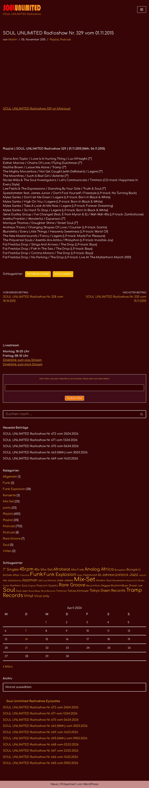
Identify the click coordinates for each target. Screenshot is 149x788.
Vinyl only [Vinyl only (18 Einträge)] (41, 596)
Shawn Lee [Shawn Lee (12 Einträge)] (136, 585)
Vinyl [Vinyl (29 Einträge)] (28, 596)
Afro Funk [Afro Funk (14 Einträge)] (77, 569)
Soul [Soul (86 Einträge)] (9, 590)
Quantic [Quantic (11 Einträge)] (53, 585)
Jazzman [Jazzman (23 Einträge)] (29, 580)
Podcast (65, 39)
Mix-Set (8, 501)
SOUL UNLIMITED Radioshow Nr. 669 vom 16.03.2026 (40, 458)
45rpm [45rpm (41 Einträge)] (26, 569)
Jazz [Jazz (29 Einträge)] (133, 575)
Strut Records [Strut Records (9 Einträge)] (48, 591)
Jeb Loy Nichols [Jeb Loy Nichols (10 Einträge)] (47, 580)
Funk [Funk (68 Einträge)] (36, 574)
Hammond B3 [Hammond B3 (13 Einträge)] (92, 575)
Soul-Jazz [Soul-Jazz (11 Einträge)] (22, 591)
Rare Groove (12, 538)
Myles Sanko (63, 274)
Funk (6, 483)
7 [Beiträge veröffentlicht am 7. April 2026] (26, 630)
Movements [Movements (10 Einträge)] (118, 580)
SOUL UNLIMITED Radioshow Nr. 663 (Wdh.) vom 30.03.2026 (45, 452)
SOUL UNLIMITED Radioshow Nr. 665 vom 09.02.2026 (40, 763)
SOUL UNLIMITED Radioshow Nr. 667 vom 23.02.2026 (40, 750)
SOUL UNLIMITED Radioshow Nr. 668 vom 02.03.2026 (41, 744)
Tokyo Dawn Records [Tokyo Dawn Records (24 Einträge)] (107, 590)
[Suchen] (70, 414)
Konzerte (9, 495)
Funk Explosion (14, 489)
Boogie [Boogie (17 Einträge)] (132, 569)
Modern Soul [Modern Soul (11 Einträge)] (104, 580)
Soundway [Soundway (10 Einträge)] (34, 591)
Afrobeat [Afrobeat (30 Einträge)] (61, 569)
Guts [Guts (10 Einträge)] (79, 575)
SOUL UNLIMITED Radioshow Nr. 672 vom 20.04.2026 (40, 433)
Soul (6, 545)
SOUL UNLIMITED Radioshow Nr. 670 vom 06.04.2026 (41, 446)
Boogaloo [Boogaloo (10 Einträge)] (120, 570)
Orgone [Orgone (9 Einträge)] (32, 586)
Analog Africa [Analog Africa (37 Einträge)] (99, 569)
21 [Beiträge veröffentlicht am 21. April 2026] (26, 647)
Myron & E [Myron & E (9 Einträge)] (131, 581)
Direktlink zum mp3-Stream (22, 364)
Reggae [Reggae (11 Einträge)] (105, 585)
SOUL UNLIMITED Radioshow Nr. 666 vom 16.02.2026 (40, 757)
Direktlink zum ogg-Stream (22, 360)
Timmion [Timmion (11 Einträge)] (61, 591)
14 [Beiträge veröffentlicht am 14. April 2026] (26, 639)
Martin (12, 39)
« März (8, 666)
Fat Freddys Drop (38, 274)
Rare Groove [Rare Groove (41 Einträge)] (72, 585)
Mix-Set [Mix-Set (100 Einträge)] (84, 579)
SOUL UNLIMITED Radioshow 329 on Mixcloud (36, 108)
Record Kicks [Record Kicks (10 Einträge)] (93, 585)
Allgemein (10, 476)
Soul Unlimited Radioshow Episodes (33, 701)
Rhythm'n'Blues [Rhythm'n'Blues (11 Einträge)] (119, 585)
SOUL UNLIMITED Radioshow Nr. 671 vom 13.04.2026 (40, 440)
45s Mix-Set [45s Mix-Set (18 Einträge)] (43, 569)
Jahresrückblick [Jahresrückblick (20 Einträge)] (115, 575)
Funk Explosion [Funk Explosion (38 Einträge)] (60, 574)
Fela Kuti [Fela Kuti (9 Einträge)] (24, 575)
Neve (54, 784)
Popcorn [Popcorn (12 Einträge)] (42, 585)
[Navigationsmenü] (141, 9)
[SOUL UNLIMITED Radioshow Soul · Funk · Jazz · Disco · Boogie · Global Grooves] (22, 9)
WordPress (90, 784)
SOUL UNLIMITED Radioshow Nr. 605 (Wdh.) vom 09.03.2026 (45, 738)
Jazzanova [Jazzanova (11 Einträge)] (14, 580)
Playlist (54, 39)
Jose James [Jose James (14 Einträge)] (65, 580)
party (7, 507)
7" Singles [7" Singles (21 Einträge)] (11, 569)
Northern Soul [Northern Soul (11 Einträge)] (18, 585)
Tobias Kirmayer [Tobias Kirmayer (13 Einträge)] (78, 590)
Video (7, 551)
